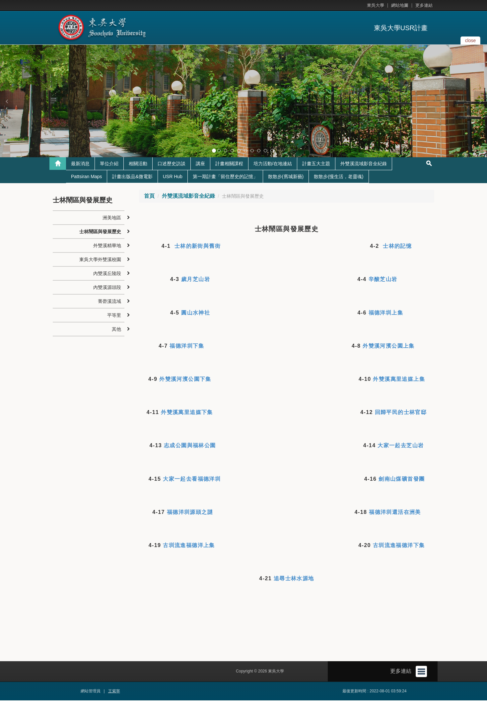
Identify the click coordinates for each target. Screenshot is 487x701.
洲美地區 (112, 218)
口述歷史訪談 (171, 164)
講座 (200, 164)
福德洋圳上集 (386, 313)
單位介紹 (109, 164)
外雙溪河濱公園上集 (389, 346)
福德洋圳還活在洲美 (395, 512)
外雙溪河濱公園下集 (185, 379)
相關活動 (138, 164)
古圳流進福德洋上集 (189, 545)
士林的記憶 (397, 246)
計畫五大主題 (316, 164)
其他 (116, 329)
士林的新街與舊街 (197, 246)
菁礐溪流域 (109, 301)
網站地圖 (399, 5)
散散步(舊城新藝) (286, 176)
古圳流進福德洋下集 (399, 545)
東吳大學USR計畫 (401, 28)
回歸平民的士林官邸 (401, 412)
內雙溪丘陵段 (107, 273)
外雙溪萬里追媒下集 (187, 412)
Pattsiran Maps (86, 176)
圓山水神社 (195, 313)
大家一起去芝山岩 (401, 446)
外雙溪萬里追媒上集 (399, 379)
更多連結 (424, 5)
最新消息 (80, 164)
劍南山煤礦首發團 (402, 479)
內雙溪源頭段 (107, 287)
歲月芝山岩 (195, 280)
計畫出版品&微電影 (132, 176)
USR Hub (172, 176)
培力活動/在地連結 (272, 164)
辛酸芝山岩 (383, 280)
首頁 (149, 196)
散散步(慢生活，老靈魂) (338, 176)
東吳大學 (375, 5)
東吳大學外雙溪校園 (100, 259)
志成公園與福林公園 (190, 446)
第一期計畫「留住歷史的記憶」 (225, 176)
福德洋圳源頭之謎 (190, 512)
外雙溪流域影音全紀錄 (363, 164)
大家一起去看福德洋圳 (192, 479)
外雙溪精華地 (107, 245)
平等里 (114, 315)
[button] (6, 101)
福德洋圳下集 (187, 346)
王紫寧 (114, 691)
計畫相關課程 (229, 164)
